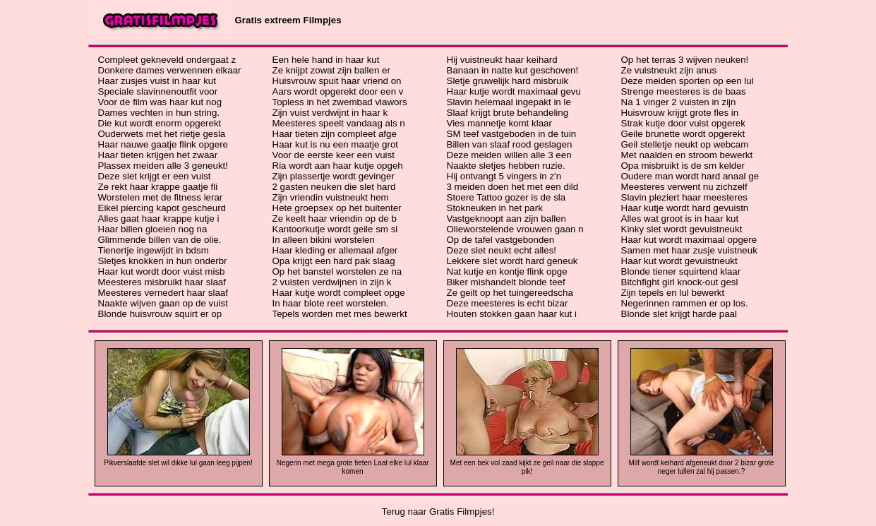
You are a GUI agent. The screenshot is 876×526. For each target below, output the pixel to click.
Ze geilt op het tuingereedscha (510, 292)
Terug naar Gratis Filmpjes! (438, 511)
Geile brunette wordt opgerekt (683, 133)
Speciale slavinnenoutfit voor (158, 91)
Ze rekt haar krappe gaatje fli (158, 186)
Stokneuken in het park (495, 208)
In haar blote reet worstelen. (330, 303)
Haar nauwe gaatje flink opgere (163, 144)
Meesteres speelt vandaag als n (338, 123)
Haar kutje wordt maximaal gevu (514, 91)
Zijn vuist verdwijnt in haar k (330, 112)
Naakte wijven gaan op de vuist (163, 303)
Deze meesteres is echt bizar (507, 303)
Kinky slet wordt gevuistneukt (682, 229)
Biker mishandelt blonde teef (506, 282)
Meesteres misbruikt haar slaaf (162, 282)
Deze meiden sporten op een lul (687, 81)
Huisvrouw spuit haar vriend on (337, 81)
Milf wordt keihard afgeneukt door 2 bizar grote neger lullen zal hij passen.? (701, 467)
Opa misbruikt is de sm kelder (683, 165)
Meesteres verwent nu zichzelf (684, 186)
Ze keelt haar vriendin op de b (334, 218)
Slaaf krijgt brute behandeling (508, 112)
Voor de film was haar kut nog (160, 102)
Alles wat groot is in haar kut (680, 218)
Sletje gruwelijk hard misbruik (508, 81)
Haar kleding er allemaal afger (335, 250)
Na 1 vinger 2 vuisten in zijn (678, 102)
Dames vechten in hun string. (159, 112)
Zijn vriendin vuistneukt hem (330, 197)
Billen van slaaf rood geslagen (509, 144)
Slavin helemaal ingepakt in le (509, 102)
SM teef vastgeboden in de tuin (512, 133)
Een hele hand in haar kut (326, 59)
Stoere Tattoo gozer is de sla (506, 197)
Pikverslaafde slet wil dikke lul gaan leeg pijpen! (178, 463)
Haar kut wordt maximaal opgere (689, 239)
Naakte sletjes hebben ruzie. (506, 165)
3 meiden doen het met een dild (513, 186)
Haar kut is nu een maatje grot (335, 144)
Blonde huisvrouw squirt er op (160, 314)
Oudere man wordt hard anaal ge (690, 176)
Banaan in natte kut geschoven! (513, 70)
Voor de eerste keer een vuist (333, 155)
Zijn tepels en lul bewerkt (673, 292)
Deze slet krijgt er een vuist (154, 176)
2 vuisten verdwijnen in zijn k (332, 282)
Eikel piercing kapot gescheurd (162, 208)
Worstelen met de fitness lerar (160, 197)
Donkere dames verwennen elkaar (169, 70)
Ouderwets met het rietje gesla (162, 133)
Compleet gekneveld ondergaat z (167, 59)
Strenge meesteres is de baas (683, 91)
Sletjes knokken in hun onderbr (162, 261)
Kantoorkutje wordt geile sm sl (335, 229)
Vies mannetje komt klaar (499, 123)
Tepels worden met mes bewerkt (339, 314)
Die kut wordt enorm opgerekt (160, 123)
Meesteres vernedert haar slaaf (163, 292)
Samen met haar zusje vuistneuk (689, 250)
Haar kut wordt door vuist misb (161, 271)
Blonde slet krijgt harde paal (679, 314)
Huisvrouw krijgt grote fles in (680, 112)
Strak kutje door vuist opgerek (683, 123)
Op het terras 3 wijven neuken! (685, 59)
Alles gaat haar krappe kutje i (159, 218)
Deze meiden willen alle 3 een (509, 155)
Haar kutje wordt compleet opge (338, 292)
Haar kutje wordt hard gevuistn (685, 208)
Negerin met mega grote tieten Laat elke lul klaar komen (353, 467)
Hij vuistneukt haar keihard (502, 59)
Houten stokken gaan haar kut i (512, 314)
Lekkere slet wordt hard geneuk (512, 261)
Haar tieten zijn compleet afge (334, 133)
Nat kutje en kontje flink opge (507, 271)
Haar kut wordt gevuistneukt (679, 261)
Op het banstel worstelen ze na (337, 271)
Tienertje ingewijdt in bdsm (153, 250)
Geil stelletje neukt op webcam (685, 144)
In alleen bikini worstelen (323, 239)
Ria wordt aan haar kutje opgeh (337, 165)
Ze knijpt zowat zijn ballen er (331, 70)
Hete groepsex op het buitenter (337, 208)
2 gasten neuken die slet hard (334, 186)
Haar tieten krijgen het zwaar (158, 155)
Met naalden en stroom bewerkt (687, 155)
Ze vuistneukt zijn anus (669, 70)
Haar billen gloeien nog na (153, 229)
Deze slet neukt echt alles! (502, 250)
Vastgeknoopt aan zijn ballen (506, 218)
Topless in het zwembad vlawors (339, 102)
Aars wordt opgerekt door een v (338, 91)
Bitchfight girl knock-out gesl (679, 282)
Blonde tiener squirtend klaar (681, 271)
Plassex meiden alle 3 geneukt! (163, 165)
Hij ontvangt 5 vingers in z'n (504, 176)
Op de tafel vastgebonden (501, 239)
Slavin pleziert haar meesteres (684, 197)
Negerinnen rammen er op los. (684, 303)
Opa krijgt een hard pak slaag (333, 261)
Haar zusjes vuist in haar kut (157, 81)
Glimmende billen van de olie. (160, 239)
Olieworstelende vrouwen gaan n (515, 229)
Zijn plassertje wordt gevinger (333, 176)
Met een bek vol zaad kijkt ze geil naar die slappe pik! (527, 467)
